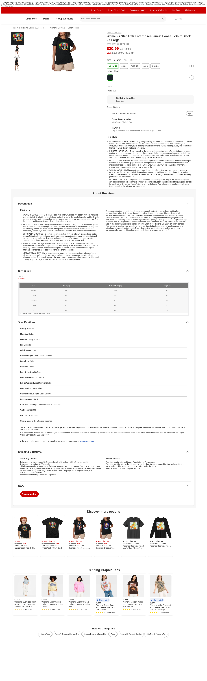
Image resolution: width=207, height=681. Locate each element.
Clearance (71, 4)
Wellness (137, 2)
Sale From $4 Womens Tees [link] (157, 634)
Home (52, 2)
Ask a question (29, 494)
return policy (118, 468)
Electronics (167, 2)
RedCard (197, 4)
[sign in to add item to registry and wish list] (190, 113)
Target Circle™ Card (116, 10)
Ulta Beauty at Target (46, 4)
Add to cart (112, 91)
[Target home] (16, 19)
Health (132, 2)
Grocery (92, 2)
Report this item (113, 107)
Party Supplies (17, 4)
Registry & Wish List (158, 10)
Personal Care (124, 2)
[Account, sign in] (177, 19)
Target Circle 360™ (138, 10)
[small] (124, 66)
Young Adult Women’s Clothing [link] (130, 634)
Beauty (116, 2)
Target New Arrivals (8, 2)
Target (15, 28)
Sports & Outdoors (153, 2)
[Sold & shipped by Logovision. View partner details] (150, 99)
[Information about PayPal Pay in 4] (150, 129)
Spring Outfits (94, 4)
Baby (112, 2)
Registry (191, 4)
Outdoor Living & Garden (74, 2)
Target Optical (59, 4)
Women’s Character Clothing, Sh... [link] (67, 634)
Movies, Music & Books (188, 2)
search (163, 19)
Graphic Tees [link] (45, 634)
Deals (66, 4)
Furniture (86, 2)
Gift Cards (32, 4)
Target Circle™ (97, 10)
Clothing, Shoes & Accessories (39, 2)
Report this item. (87, 441)
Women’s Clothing (57, 28)
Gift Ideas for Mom (21, 2)
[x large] (155, 66)
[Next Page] (191, 66)
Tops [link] (113, 634)
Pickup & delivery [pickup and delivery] (65, 19)
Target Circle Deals (143, 4)
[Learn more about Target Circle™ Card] (150, 121)
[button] (103, 600)
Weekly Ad (153, 4)
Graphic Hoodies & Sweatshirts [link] (95, 634)
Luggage (144, 2)
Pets (37, 4)
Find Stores (9, 6)
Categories (32, 19)
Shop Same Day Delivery (180, 4)
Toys (161, 2)
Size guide (128, 60)
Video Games (176, 2)
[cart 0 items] (191, 19)
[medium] (134, 66)
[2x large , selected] (113, 66)
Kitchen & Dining (60, 2)
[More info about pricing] (167, 50)
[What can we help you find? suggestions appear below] (123, 19)
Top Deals (132, 4)
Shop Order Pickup (164, 4)
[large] (145, 66)
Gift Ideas (25, 4)
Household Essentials (103, 2)
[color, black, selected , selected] (110, 77)
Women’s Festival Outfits (120, 4)
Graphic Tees (73, 28)
